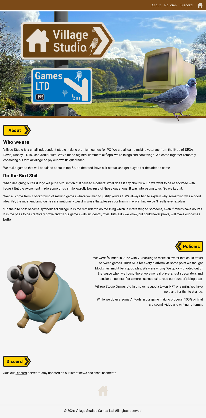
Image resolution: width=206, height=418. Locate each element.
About (156, 5)
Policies (170, 5)
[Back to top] (200, 5)
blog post (195, 279)
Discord (186, 5)
